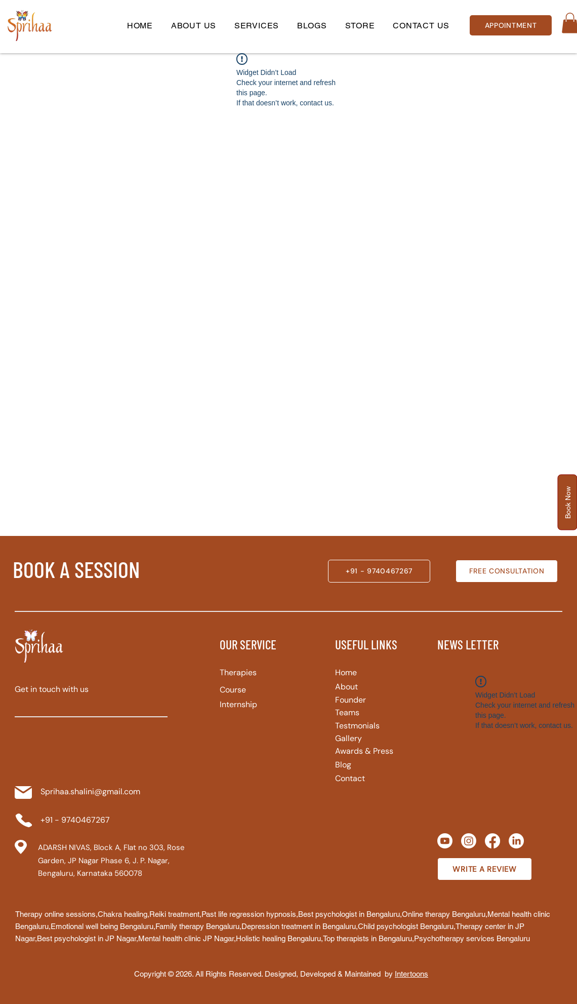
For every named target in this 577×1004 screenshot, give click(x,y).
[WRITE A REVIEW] (484, 869)
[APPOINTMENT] (511, 25)
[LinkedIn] (516, 840)
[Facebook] (492, 840)
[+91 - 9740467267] (379, 571)
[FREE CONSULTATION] (507, 571)
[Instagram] (468, 840)
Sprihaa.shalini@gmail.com (90, 791)
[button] (256, 25)
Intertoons (411, 974)
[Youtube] (444, 840)
